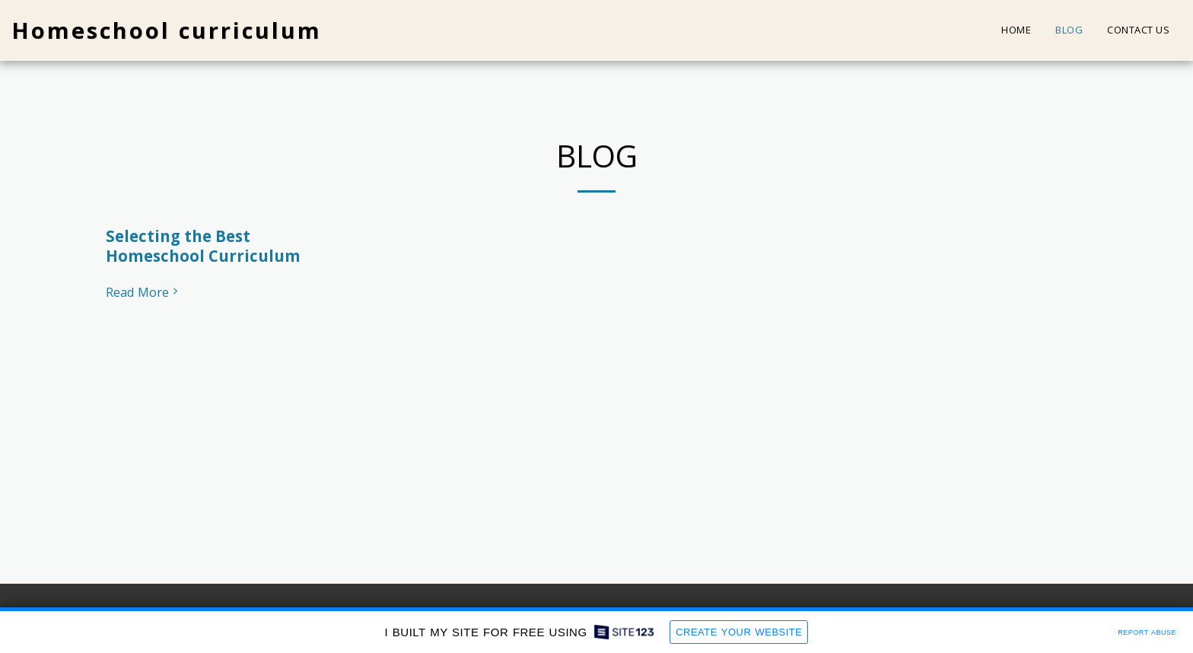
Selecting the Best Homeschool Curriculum (203, 245)
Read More (144, 293)
